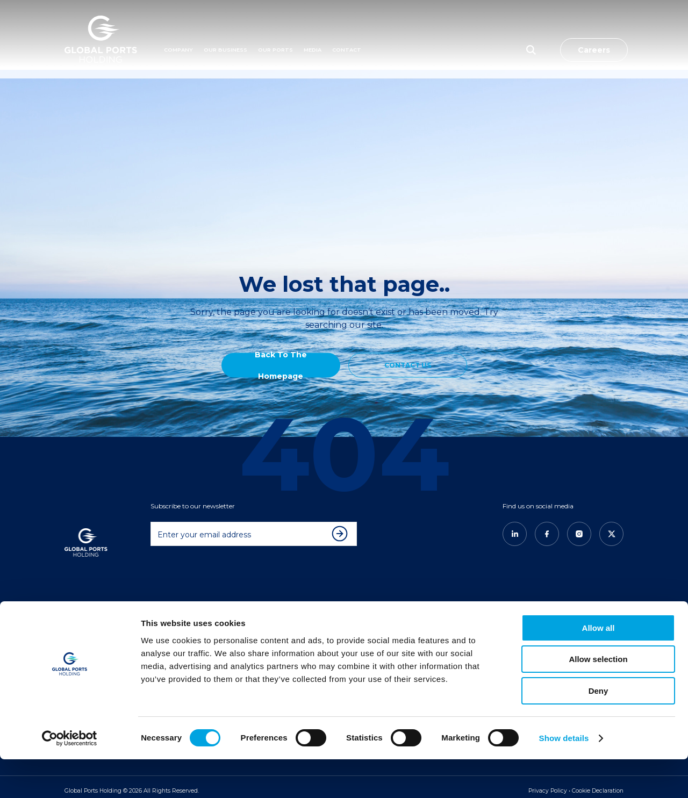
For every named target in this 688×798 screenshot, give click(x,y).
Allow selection (598, 698)
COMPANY (88, 609)
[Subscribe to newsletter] (342, 525)
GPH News (367, 638)
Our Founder (92, 638)
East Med (272, 638)
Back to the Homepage (281, 365)
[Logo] (100, 31)
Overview (179, 623)
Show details (564, 776)
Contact (346, 30)
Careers (594, 30)
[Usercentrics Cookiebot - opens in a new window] (70, 777)
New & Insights (374, 623)
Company (178, 30)
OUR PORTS (278, 609)
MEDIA (312, 30)
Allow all (598, 666)
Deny (598, 729)
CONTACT (461, 623)
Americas (272, 623)
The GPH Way (186, 638)
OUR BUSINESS (189, 609)
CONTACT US (407, 365)
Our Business (225, 30)
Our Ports (275, 30)
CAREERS (459, 609)
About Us (86, 623)
